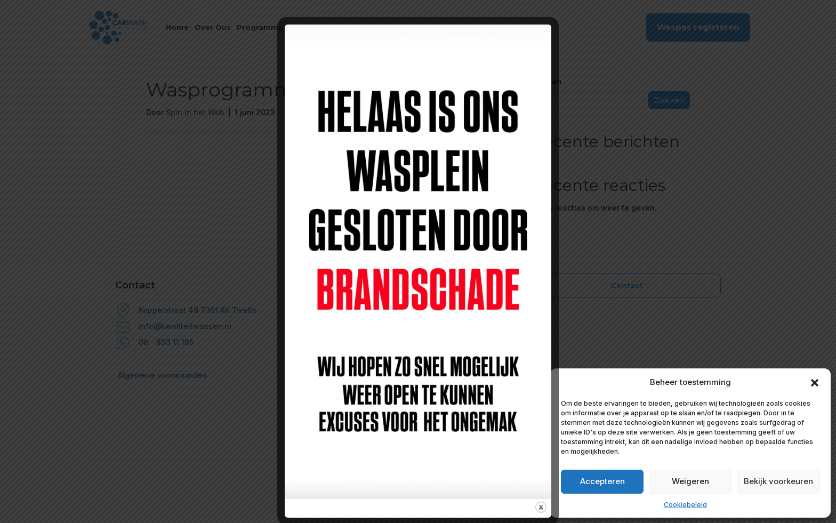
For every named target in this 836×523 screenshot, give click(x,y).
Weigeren (690, 481)
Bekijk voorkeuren (778, 481)
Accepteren (602, 481)
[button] (814, 382)
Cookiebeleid (685, 505)
